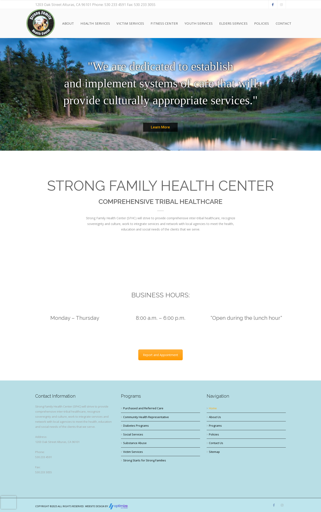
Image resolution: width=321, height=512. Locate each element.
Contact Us (216, 443)
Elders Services (233, 23)
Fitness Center (164, 23)
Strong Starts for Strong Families (144, 460)
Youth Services (198, 23)
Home (213, 408)
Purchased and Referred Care (143, 408)
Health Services (95, 23)
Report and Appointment (160, 355)
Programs (215, 426)
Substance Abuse (135, 443)
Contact (283, 23)
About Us (215, 417)
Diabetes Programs (136, 426)
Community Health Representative (146, 417)
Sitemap (214, 452)
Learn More (160, 127)
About (68, 23)
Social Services (133, 434)
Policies (261, 23)
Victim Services (130, 23)
